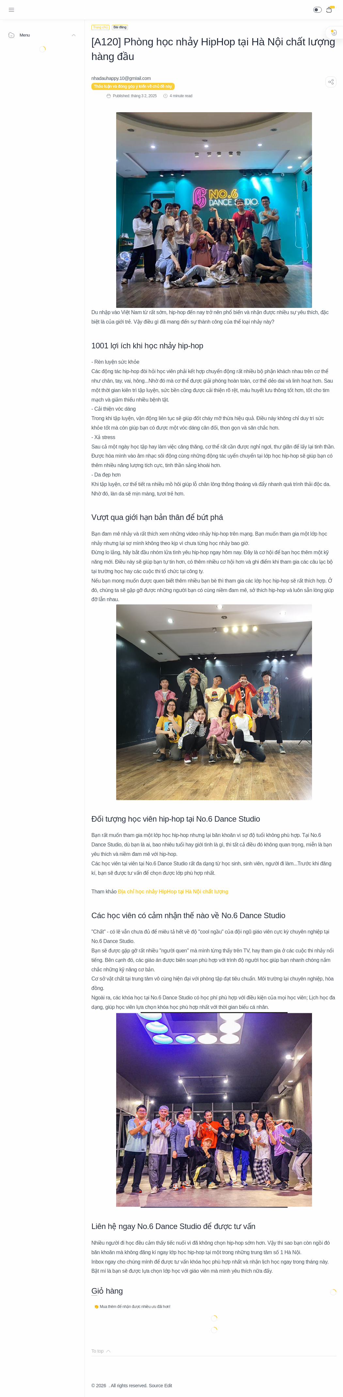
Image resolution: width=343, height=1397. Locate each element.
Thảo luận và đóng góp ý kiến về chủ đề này (133, 86)
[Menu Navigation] (11, 10)
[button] (317, 10)
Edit (168, 1385)
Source (156, 1385)
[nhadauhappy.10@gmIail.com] (121, 78)
